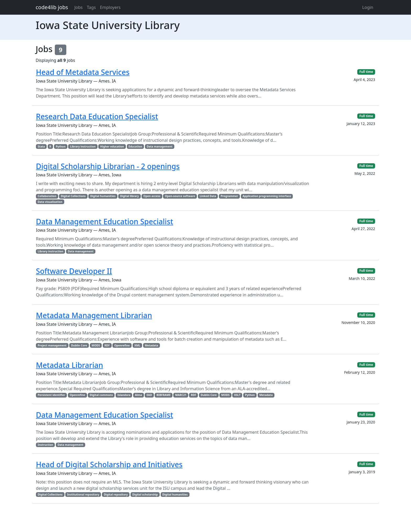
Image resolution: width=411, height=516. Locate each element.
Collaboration (47, 196)
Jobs (78, 7)
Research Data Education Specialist (97, 116)
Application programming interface (267, 196)
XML (137, 345)
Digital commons (101, 395)
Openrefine (122, 345)
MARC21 (180, 395)
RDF (107, 345)
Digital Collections (73, 196)
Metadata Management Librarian (94, 315)
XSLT (237, 395)
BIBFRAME (163, 395)
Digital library (129, 196)
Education (135, 146)
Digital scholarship (145, 494)
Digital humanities (103, 196)
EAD (149, 395)
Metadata (151, 345)
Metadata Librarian (69, 365)
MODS (95, 345)
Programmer (229, 196)
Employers (110, 7)
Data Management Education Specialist (104, 221)
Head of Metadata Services (82, 72)
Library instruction (83, 146)
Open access (151, 196)
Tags (91, 7)
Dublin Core (79, 345)
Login (367, 7)
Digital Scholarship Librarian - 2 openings (108, 166)
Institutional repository (83, 494)
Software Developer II (74, 271)
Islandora (124, 395)
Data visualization (50, 202)
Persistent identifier (51, 395)
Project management (52, 345)
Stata (41, 146)
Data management (159, 146)
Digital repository (116, 494)
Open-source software (180, 196)
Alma (138, 395)
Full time (366, 71)
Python (61, 146)
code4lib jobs (52, 7)
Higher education (112, 146)
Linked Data (208, 196)
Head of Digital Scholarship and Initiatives (109, 464)
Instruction (45, 445)
